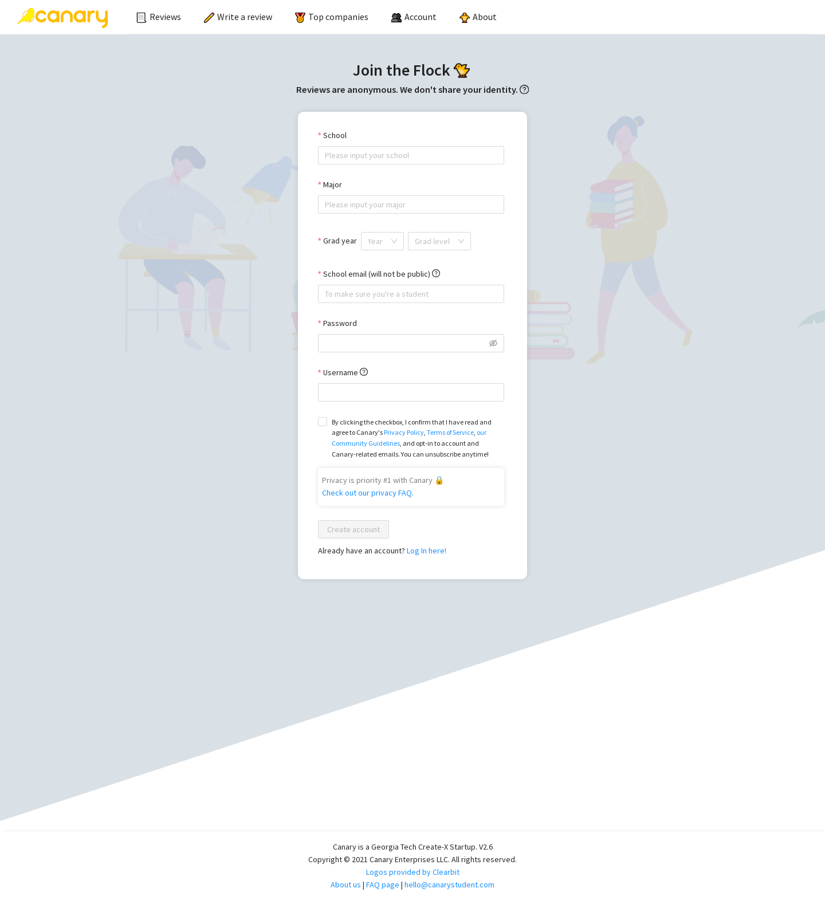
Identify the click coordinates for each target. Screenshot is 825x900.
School (335, 135)
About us (346, 884)
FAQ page (382, 884)
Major (332, 184)
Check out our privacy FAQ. (368, 493)
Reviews (158, 16)
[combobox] (411, 155)
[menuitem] (158, 17)
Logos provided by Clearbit (412, 872)
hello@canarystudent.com (449, 884)
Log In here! (426, 550)
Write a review (238, 16)
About (478, 16)
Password (340, 323)
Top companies (331, 16)
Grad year (340, 240)
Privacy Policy (404, 432)
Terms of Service (450, 432)
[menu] (468, 17)
